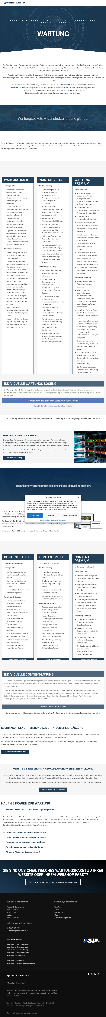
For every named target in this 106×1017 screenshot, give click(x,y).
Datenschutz (54, 520)
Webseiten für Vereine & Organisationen (21, 963)
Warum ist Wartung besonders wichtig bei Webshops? (25, 847)
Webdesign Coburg (29, 1003)
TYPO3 (62, 85)
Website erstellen (12, 996)
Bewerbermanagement (62, 918)
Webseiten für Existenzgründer (17, 947)
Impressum (62, 520)
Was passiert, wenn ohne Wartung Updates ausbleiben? (25, 842)
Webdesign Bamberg (13, 1003)
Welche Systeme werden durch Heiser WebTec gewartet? (26, 832)
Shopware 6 (15, 88)
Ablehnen (51, 515)
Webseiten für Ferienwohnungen (18, 950)
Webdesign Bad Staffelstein (34, 1006)
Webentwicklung (24, 990)
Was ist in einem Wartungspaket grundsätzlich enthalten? (26, 837)
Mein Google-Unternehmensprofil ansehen (21, 1013)
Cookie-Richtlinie (45, 520)
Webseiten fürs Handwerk (16, 955)
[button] (78, 497)
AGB (17, 976)
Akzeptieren (35, 515)
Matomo (57, 915)
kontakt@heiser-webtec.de (17, 930)
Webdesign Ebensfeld (45, 1003)
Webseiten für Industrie (15, 958)
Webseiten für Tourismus (15, 961)
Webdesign (10, 990)
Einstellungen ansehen (70, 515)
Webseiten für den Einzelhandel (18, 944)
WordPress (72, 85)
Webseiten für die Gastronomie (18, 952)
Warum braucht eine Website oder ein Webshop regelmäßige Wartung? (31, 810)
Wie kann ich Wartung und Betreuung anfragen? (23, 852)
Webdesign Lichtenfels (14, 1006)
